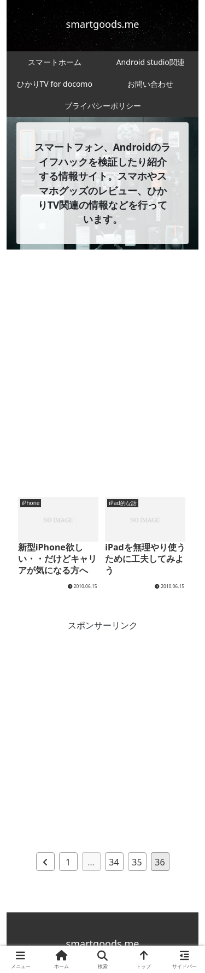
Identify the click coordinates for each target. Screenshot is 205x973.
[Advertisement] (102, 376)
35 (137, 862)
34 (114, 862)
